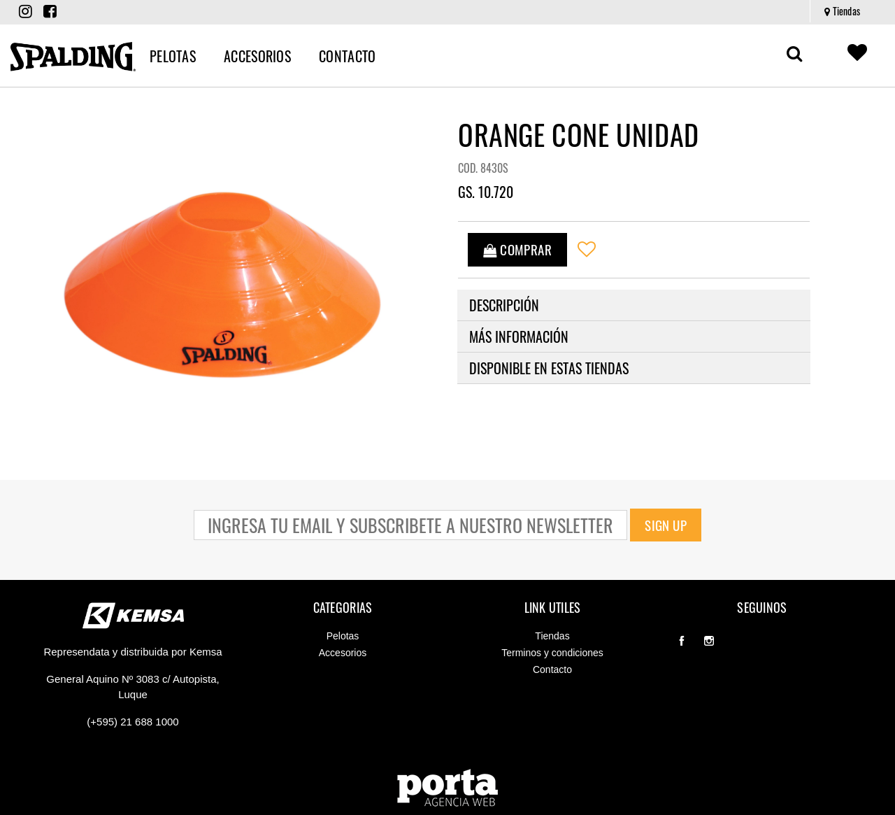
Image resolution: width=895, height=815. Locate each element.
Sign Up (666, 524)
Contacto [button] (347, 55)
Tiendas (842, 10)
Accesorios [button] (257, 55)
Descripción (504, 305)
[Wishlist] (595, 250)
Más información (518, 336)
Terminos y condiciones (552, 652)
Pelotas (343, 636)
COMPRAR (523, 249)
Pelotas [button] (173, 55)
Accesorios (342, 652)
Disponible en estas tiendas (549, 367)
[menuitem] (842, 11)
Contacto (552, 669)
